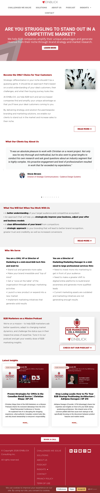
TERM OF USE (43, 483)
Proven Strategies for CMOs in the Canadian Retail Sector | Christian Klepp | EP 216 (25, 396)
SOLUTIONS (41, 8)
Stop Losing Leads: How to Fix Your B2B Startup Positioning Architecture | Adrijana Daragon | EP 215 (74, 396)
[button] (3, 170)
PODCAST (70, 8)
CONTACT (49, 13)
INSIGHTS (85, 7)
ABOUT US (56, 8)
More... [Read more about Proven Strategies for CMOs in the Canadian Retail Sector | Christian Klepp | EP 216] (25, 423)
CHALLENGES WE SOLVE (19, 8)
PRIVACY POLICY (45, 479)
